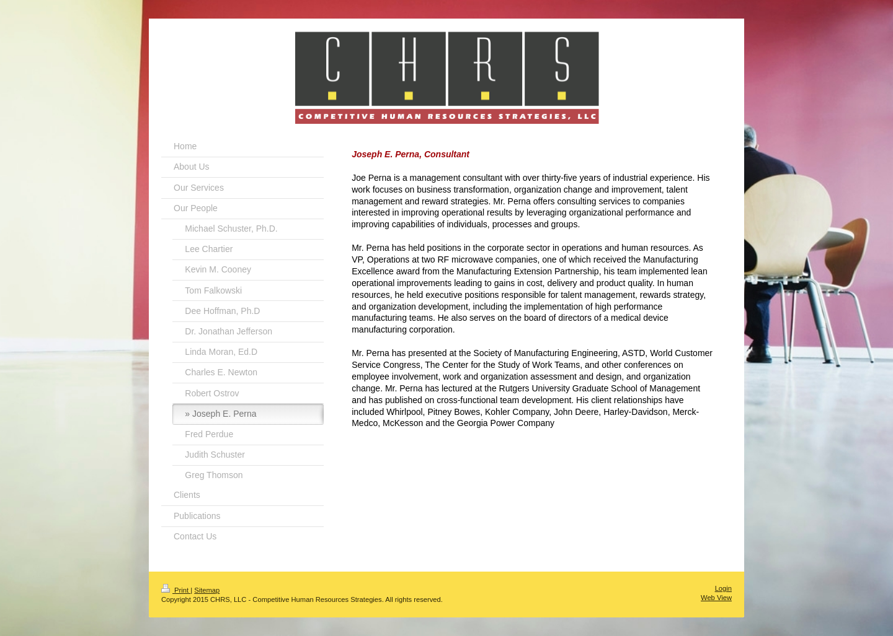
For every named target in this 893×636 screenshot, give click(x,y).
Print (175, 590)
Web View (716, 597)
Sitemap (207, 590)
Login (723, 588)
